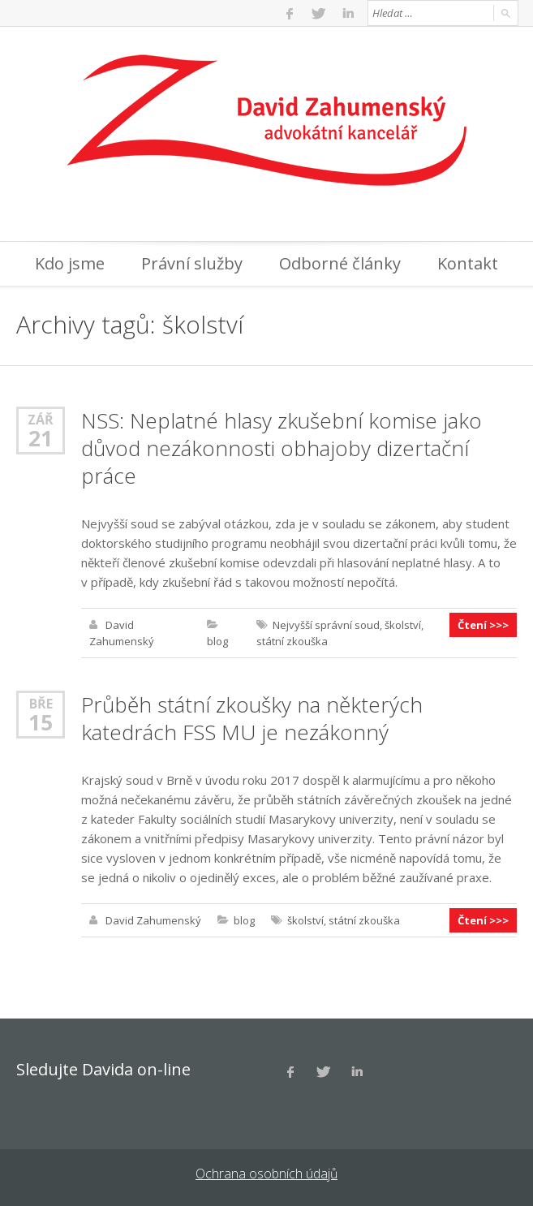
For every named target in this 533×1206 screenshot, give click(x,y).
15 (40, 722)
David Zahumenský (153, 920)
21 (40, 438)
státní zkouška (292, 641)
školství (403, 625)
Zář (41, 419)
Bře (41, 703)
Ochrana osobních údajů (266, 1173)
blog (217, 641)
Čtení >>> (483, 625)
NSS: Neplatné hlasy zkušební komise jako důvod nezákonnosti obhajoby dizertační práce (281, 448)
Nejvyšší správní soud (326, 625)
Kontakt (467, 263)
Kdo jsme (70, 263)
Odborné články (340, 263)
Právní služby (192, 263)
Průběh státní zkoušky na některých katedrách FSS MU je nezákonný (252, 718)
